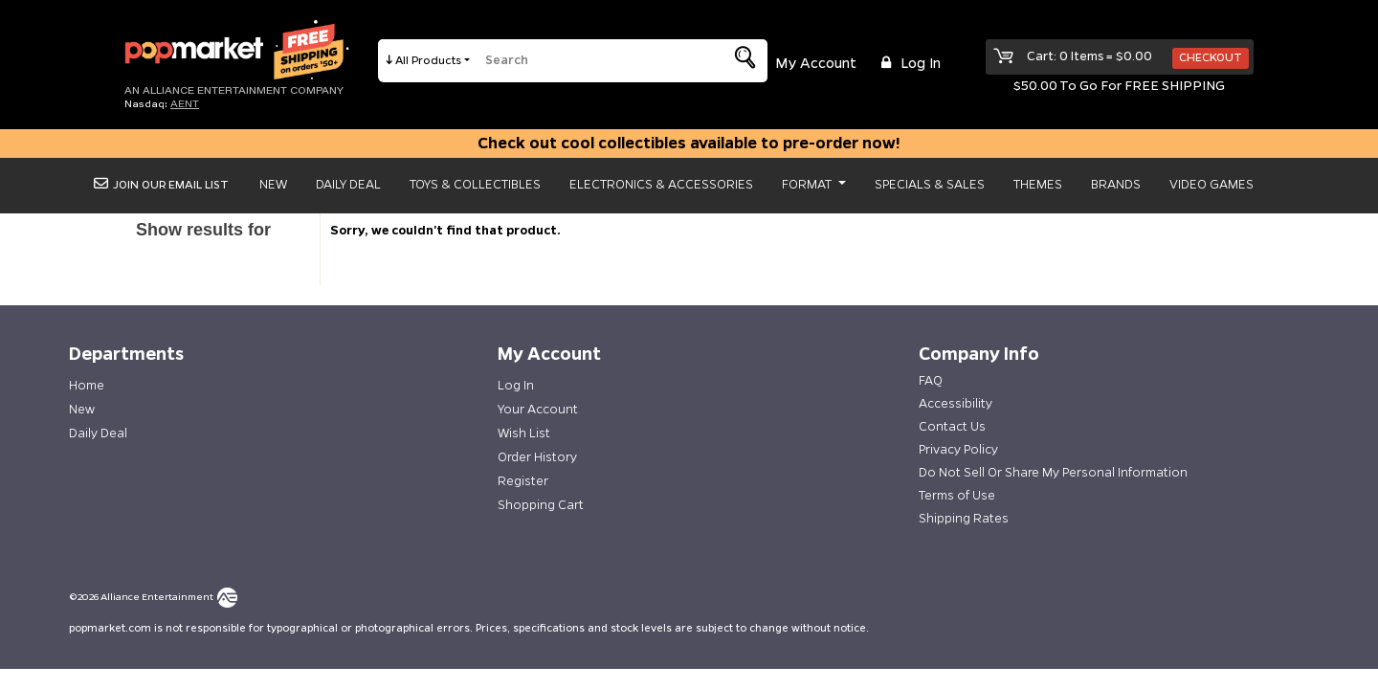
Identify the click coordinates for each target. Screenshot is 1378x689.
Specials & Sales (930, 184)
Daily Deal (348, 184)
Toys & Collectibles (475, 184)
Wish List (524, 433)
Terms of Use (957, 495)
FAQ (931, 381)
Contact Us (952, 426)
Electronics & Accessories (661, 184)
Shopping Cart (541, 505)
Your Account (538, 409)
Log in (908, 64)
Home (86, 385)
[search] (592, 60)
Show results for (203, 229)
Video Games (1211, 184)
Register (523, 481)
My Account (815, 64)
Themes (1037, 184)
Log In (516, 385)
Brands (1116, 184)
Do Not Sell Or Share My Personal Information (1053, 472)
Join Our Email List (161, 185)
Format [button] (808, 184)
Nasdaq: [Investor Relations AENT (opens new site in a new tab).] (161, 104)
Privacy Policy (958, 449)
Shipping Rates (964, 518)
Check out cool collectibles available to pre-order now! (689, 143)
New (273, 184)
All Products (428, 60)
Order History (537, 457)
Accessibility (955, 404)
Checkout (1210, 58)
